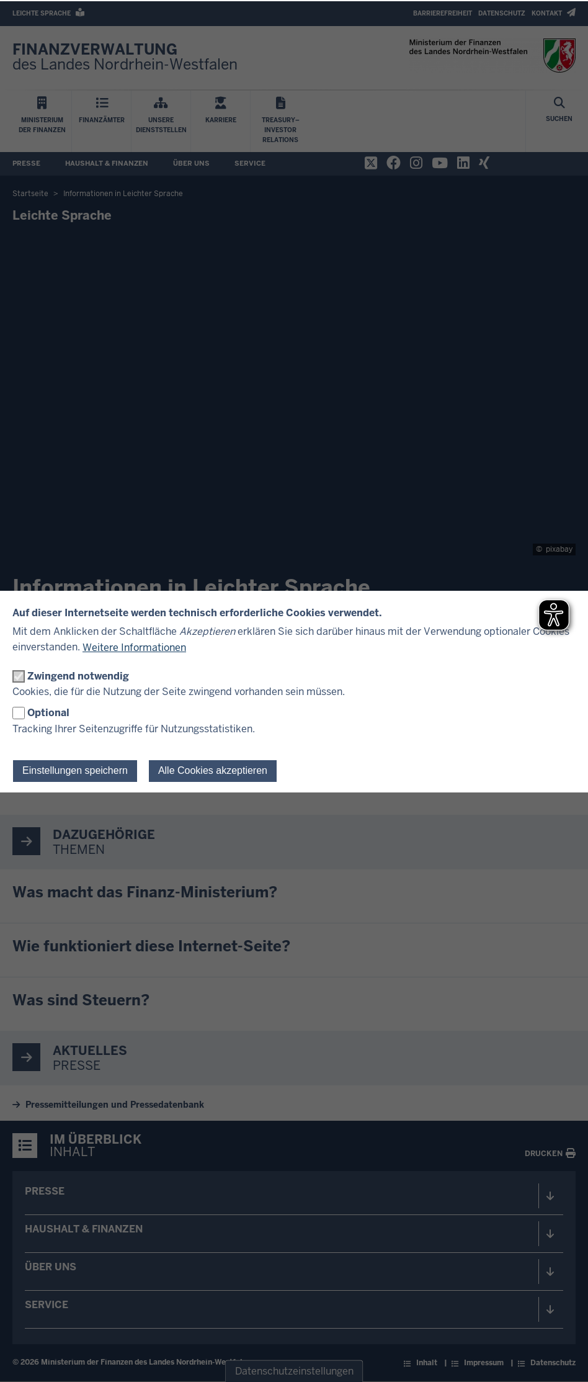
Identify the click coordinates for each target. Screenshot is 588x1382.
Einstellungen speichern (75, 770)
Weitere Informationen (134, 647)
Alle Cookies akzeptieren (212, 770)
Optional (48, 712)
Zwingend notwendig (78, 676)
